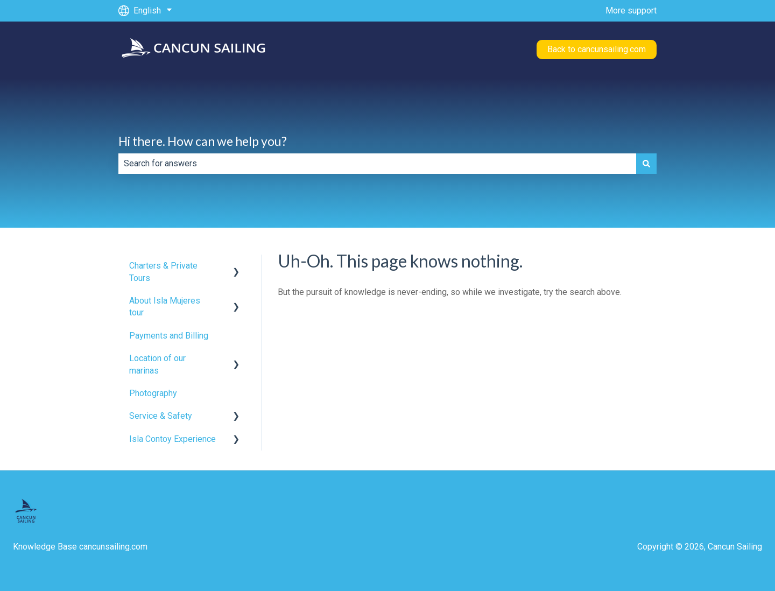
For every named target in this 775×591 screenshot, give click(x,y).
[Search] (646, 163)
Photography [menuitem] (153, 393)
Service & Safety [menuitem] (160, 416)
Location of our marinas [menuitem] (157, 364)
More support (631, 10)
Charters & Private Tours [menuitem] (163, 272)
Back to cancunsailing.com (596, 49)
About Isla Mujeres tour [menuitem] (164, 307)
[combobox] (377, 163)
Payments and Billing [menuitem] (168, 335)
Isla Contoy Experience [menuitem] (172, 439)
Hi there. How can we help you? (202, 141)
